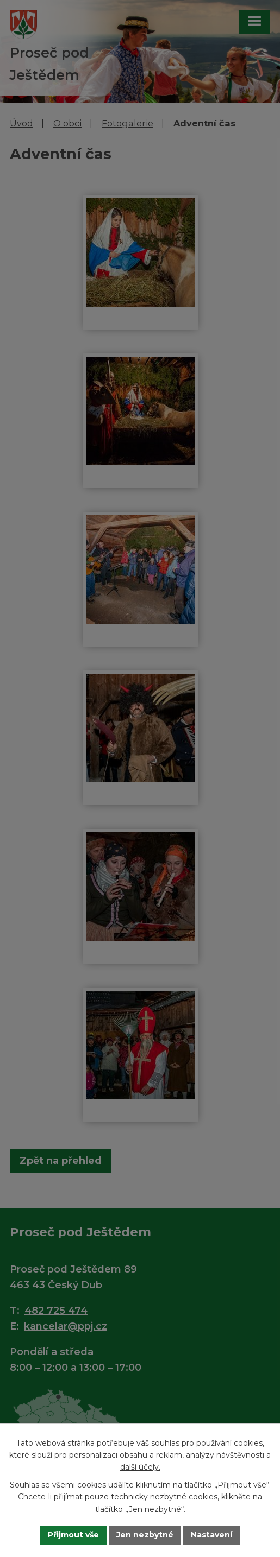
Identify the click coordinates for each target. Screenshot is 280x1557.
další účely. (140, 1467)
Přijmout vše (73, 1535)
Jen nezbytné (144, 1535)
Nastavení (211, 1535)
